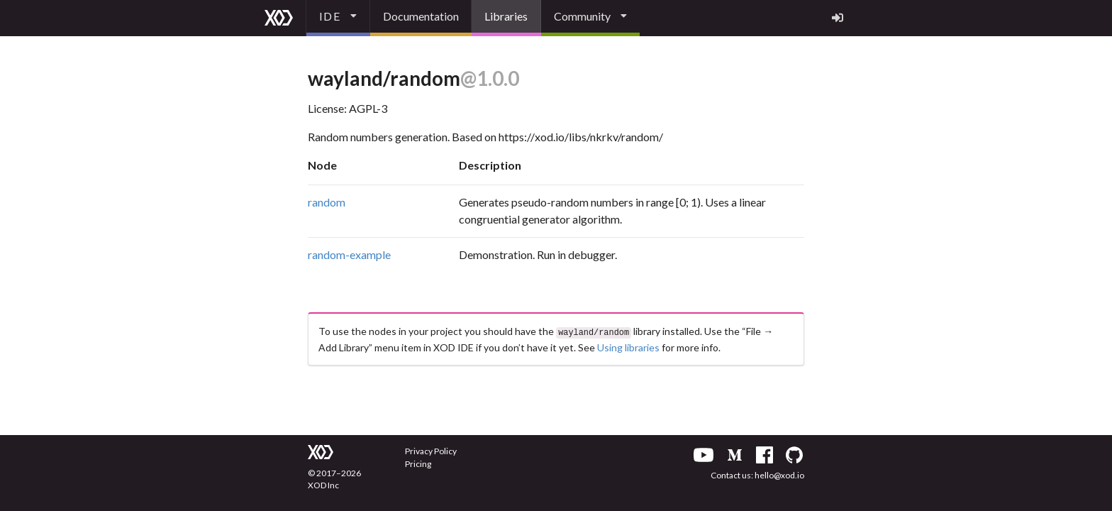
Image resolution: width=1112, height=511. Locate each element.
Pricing (418, 463)
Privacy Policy (431, 451)
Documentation (421, 16)
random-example (349, 254)
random (326, 202)
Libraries (506, 16)
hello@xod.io (779, 475)
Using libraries (628, 346)
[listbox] (338, 18)
